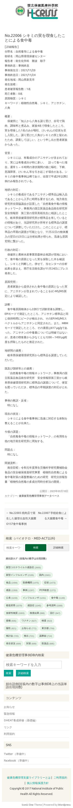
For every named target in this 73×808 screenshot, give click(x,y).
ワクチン (29, 620)
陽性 (11, 628)
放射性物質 (15, 613)
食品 (12, 582)
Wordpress (64, 804)
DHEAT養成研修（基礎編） (21, 720)
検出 (29, 635)
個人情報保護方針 (38, 783)
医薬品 (48, 643)
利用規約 (9, 733)
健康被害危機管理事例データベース (39, 495)
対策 (31, 643)
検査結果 (37, 613)
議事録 (45, 635)
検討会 (12, 635)
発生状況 (13, 643)
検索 (35, 547)
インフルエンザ (34, 597)
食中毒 (58, 597)
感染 (12, 590)
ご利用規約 (60, 777)
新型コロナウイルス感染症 (23, 567)
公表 (12, 597)
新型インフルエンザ (20, 575)
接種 (11, 620)
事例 (28, 590)
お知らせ (29, 628)
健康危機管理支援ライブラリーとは (29, 777)
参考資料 (55, 605)
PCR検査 (48, 590)
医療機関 (31, 582)
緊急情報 (9, 713)
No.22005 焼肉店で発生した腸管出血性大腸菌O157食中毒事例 (21, 518)
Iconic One (27, 804)
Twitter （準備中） (15, 753)
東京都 (48, 628)
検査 (47, 620)
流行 (55, 613)
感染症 (34, 605)
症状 (50, 582)
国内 (45, 575)
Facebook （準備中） (17, 760)
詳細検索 (58, 547)
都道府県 (14, 605)
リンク (8, 727)
